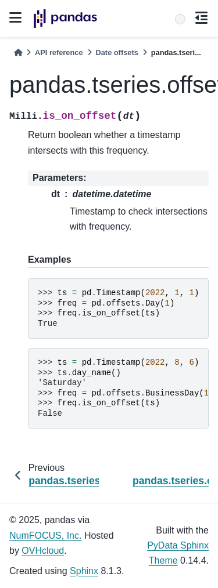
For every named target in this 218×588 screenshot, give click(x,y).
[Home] (18, 52)
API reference (59, 52)
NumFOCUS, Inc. (45, 535)
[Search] (180, 19)
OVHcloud (43, 551)
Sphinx (84, 571)
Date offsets (117, 52)
